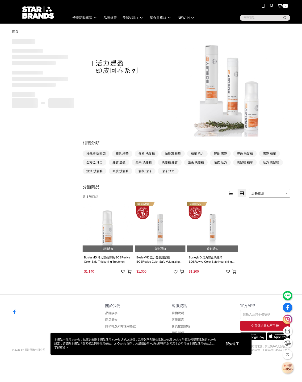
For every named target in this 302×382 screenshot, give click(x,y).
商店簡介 (111, 319)
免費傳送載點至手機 (265, 326)
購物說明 (178, 313)
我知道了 (232, 344)
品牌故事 (111, 313)
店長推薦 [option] (257, 193)
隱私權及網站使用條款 (120, 326)
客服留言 (178, 319)
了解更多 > (61, 347)
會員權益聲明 (181, 326)
